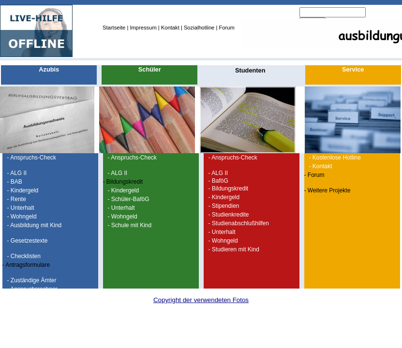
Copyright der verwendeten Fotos (201, 300)
